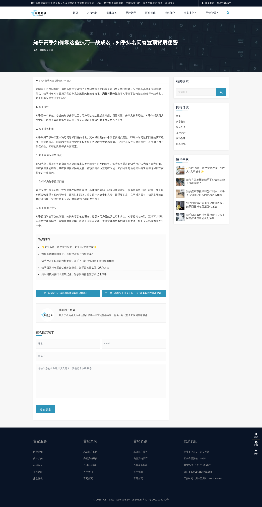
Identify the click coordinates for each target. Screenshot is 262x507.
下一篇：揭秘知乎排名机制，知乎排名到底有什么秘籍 (133, 293)
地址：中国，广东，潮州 (196, 451)
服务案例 (189, 12)
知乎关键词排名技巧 (55, 80)
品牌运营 (131, 12)
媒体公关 (111, 12)
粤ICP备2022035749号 (155, 499)
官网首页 (88, 478)
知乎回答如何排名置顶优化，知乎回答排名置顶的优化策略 (74, 274)
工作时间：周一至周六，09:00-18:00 (203, 478)
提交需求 (45, 409)
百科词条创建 (141, 465)
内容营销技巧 (141, 458)
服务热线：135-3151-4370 (197, 465)
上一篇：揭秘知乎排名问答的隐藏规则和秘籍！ (63, 293)
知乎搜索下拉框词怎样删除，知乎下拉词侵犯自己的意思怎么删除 (77, 261)
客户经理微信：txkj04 (195, 458)
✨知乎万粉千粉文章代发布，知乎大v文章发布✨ (69, 247)
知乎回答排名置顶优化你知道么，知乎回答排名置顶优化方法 (75, 267)
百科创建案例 (90, 465)
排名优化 (169, 12)
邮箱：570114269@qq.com (198, 471)
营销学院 (211, 12)
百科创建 (150, 12)
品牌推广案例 (90, 451)
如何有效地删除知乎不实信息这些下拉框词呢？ (67, 254)
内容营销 (92, 12)
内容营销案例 (90, 458)
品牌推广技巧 (141, 451)
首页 (75, 12)
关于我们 (88, 471)
